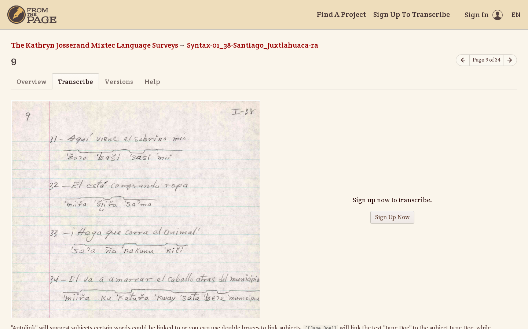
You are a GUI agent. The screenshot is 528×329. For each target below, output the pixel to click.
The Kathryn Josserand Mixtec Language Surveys (94, 45)
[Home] (31, 14)
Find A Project (341, 14)
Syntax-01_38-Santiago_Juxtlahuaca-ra (252, 45)
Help (152, 81)
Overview (31, 81)
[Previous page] (463, 60)
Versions (118, 81)
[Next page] (510, 60)
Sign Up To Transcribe (411, 14)
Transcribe (75, 81)
